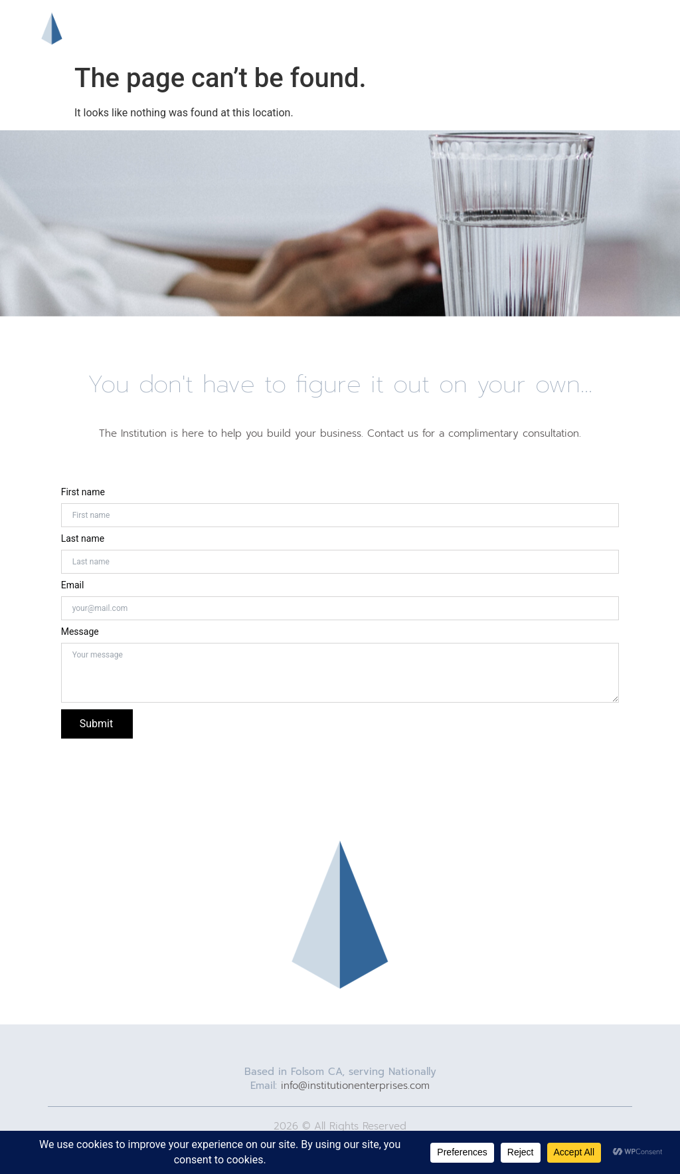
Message (80, 631)
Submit (96, 723)
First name (83, 492)
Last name (82, 538)
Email (72, 585)
